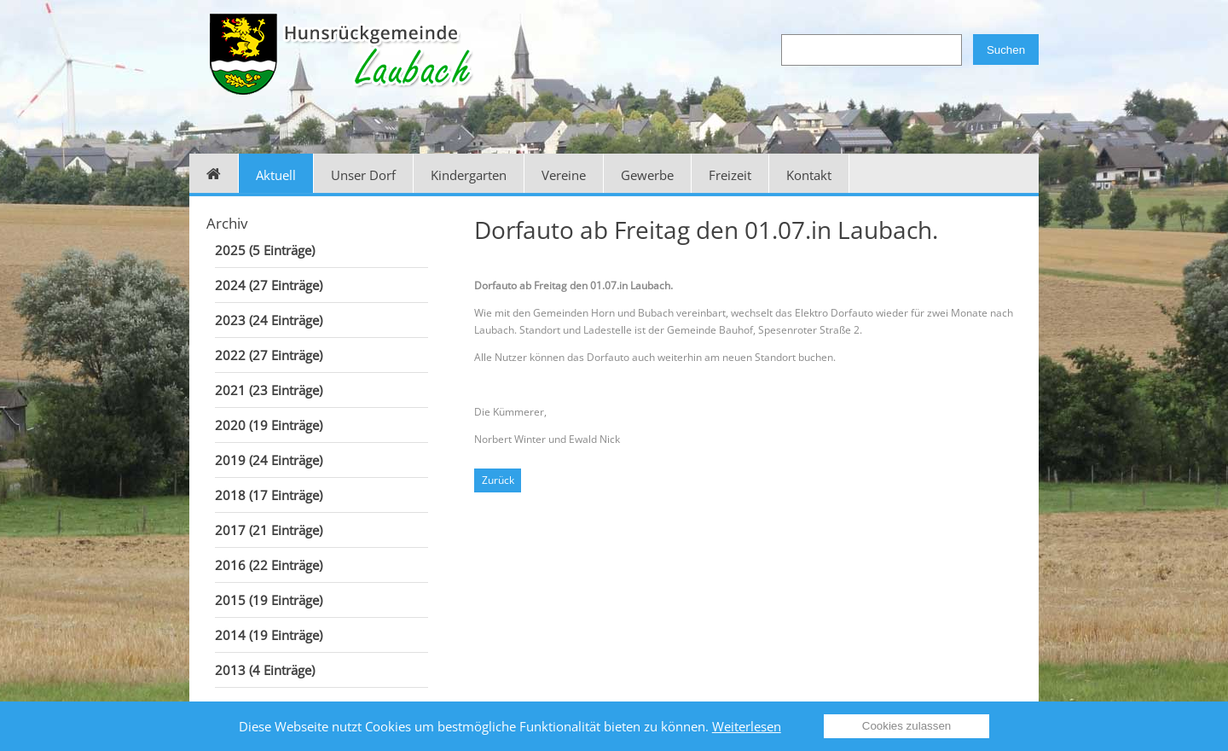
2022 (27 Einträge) (268, 355)
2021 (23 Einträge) (268, 390)
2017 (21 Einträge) (268, 530)
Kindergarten (469, 174)
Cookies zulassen (906, 725)
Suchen (1006, 50)
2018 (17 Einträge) (268, 495)
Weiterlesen (746, 726)
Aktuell (276, 174)
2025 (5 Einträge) (265, 250)
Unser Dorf (363, 174)
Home (214, 173)
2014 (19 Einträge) (268, 634)
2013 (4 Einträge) (265, 669)
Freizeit (730, 174)
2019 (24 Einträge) (268, 460)
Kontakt (808, 174)
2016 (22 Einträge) (268, 564)
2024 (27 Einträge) (268, 285)
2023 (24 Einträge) (268, 320)
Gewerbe (647, 174)
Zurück (498, 480)
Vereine (564, 174)
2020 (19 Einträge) (268, 425)
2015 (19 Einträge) (268, 599)
